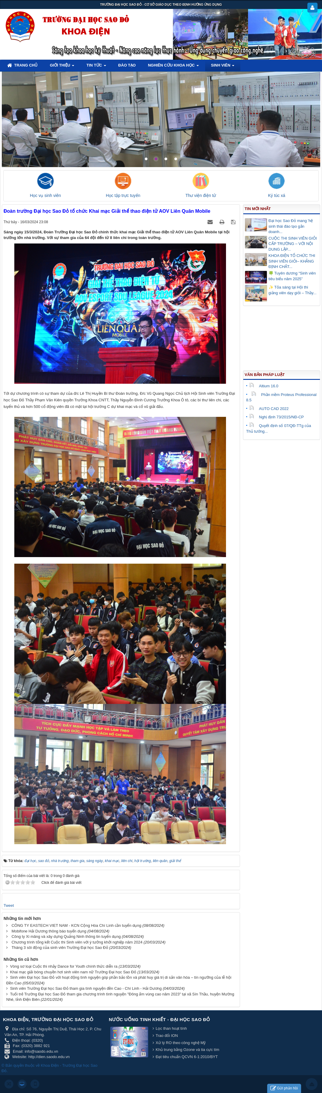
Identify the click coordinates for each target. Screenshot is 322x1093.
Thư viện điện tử (200, 195)
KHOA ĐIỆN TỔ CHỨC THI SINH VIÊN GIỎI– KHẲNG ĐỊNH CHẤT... (292, 261)
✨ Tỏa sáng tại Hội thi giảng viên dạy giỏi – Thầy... (293, 290)
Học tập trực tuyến (123, 195)
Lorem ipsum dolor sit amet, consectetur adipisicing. (247, 87)
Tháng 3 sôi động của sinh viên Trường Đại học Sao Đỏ (60, 947)
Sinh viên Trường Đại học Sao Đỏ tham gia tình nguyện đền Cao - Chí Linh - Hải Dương (86, 988)
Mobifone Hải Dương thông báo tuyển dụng (49, 931)
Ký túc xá (276, 195)
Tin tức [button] (96, 67)
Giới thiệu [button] (62, 67)
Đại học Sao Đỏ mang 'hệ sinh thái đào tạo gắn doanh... (291, 226)
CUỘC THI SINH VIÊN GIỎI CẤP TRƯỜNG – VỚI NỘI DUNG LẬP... (293, 244)
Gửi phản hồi (284, 1088)
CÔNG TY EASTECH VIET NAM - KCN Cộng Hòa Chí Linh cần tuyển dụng (76, 925)
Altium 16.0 (263, 386)
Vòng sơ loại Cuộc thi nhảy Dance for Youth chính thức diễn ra (63, 966)
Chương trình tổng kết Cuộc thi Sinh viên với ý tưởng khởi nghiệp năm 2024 (77, 942)
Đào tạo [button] (127, 65)
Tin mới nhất (258, 208)
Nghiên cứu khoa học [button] (173, 67)
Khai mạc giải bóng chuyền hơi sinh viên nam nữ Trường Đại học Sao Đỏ (73, 972)
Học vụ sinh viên (45, 195)
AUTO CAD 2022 (269, 408)
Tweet (9, 905)
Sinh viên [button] (223, 67)
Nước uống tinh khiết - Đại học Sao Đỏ (159, 1019)
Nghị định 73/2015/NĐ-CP (276, 417)
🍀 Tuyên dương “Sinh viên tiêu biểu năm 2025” (292, 276)
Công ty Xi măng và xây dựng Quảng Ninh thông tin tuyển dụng (66, 936)
